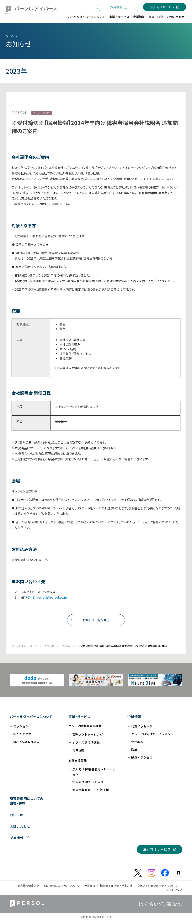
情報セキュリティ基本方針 (116, 885)
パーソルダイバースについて (31, 716)
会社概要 (137, 742)
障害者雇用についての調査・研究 (26, 801)
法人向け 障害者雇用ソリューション (94, 771)
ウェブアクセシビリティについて (157, 885)
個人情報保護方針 (28, 885)
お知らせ (49, 646)
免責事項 (89, 885)
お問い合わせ (20, 826)
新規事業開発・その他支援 (90, 790)
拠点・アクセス (141, 757)
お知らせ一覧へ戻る (96, 620)
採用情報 (116, 7)
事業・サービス (79, 716)
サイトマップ (174, 890)
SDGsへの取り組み (26, 742)
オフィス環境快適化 (86, 742)
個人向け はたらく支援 (88, 782)
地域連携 (78, 750)
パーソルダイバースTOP (24, 646)
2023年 (66, 646)
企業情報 (134, 716)
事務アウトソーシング (87, 734)
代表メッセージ (141, 726)
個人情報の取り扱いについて (61, 885)
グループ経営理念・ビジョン (151, 734)
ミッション (21, 726)
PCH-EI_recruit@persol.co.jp (46, 597)
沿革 (134, 749)
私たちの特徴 (22, 734)
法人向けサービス (162, 7)
